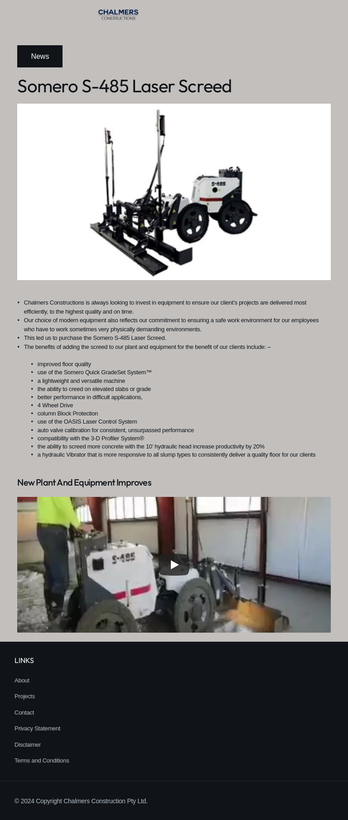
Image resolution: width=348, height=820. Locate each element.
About (21, 680)
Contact (24, 712)
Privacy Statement (37, 728)
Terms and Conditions (41, 760)
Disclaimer (27, 744)
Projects (24, 696)
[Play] (174, 565)
